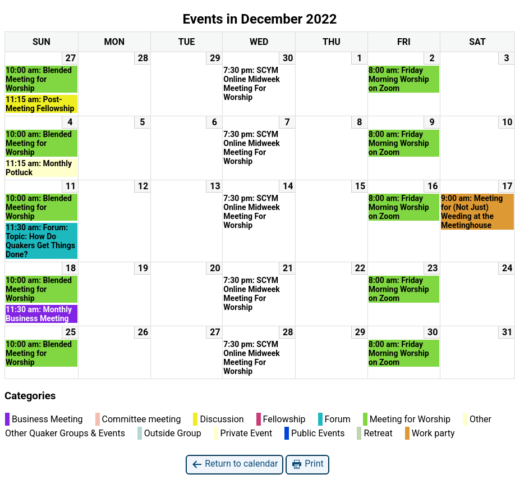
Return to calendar (234, 464)
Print (307, 464)
